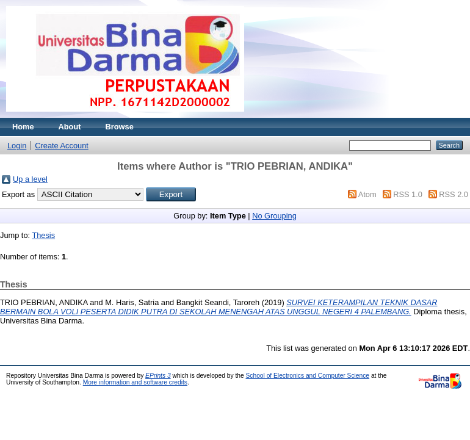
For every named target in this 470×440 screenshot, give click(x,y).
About (70, 126)
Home (23, 126)
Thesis (43, 235)
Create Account (62, 145)
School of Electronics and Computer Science (308, 375)
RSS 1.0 (407, 194)
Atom (367, 194)
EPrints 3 (158, 375)
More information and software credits (135, 382)
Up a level (30, 179)
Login (16, 145)
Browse (120, 126)
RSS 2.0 (453, 194)
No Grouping (274, 215)
